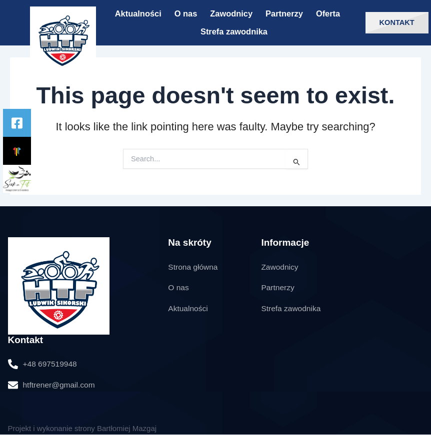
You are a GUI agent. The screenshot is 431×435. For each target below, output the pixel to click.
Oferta (328, 13)
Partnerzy (284, 13)
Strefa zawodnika (234, 31)
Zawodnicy (231, 13)
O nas (186, 13)
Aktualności (138, 13)
